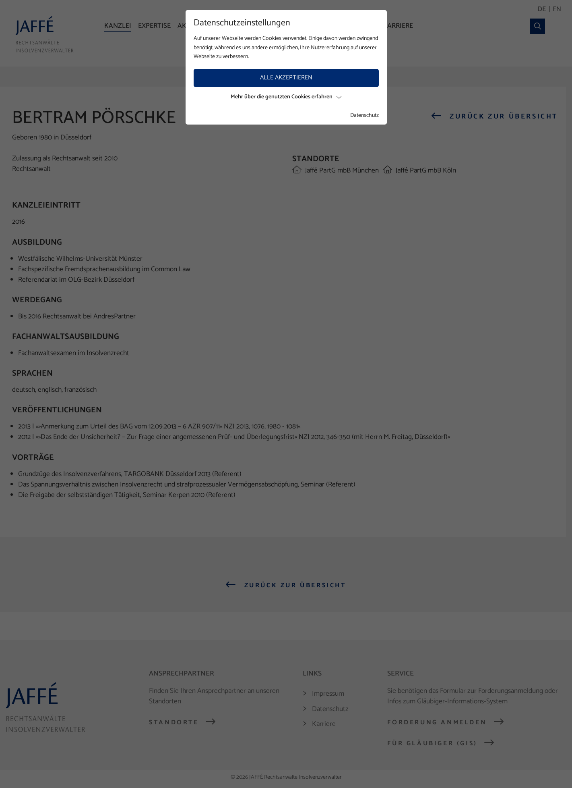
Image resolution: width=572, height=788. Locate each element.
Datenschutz (364, 115)
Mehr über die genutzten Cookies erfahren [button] (286, 97)
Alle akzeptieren (286, 78)
